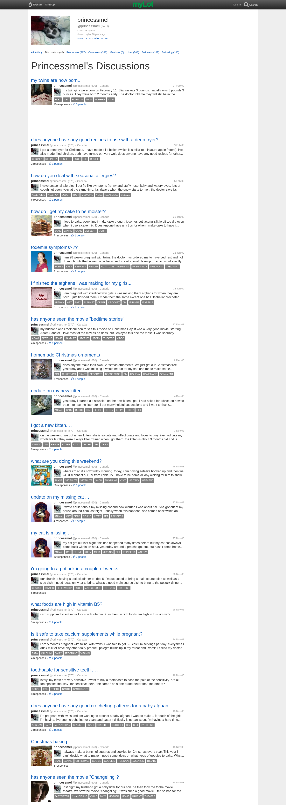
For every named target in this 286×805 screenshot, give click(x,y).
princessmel (63, 85)
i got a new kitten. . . (52, 425)
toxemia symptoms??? (54, 247)
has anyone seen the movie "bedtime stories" (77, 319)
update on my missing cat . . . (61, 497)
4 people (57, 449)
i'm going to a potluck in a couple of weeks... (76, 568)
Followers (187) (150, 52)
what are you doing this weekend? (66, 461)
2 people (79, 271)
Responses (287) (76, 52)
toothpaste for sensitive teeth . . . (65, 669)
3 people (81, 104)
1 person (57, 163)
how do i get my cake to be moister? (68, 211)
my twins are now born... (56, 80)
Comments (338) (97, 52)
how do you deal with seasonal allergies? (73, 175)
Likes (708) (133, 52)
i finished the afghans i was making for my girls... (81, 283)
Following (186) (170, 52)
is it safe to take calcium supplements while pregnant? (87, 634)
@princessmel (81, 85)
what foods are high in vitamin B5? (66, 604)
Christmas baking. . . (52, 741)
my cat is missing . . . (52, 532)
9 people (81, 485)
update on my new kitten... (58, 390)
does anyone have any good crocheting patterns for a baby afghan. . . (103, 705)
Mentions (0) (117, 52)
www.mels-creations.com (92, 38)
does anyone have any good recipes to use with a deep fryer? (94, 139)
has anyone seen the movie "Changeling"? (75, 777)
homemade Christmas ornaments (65, 354)
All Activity (37, 52)
